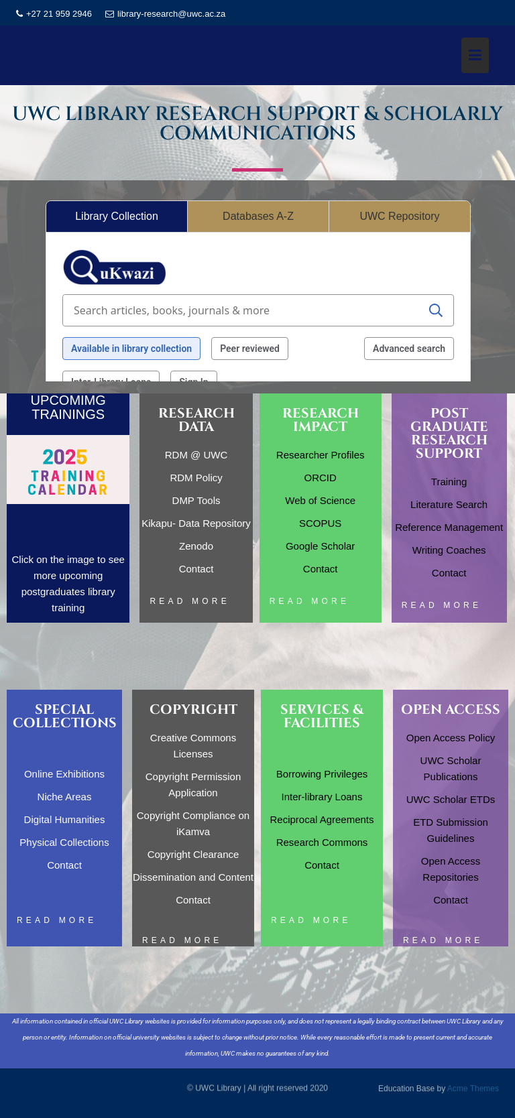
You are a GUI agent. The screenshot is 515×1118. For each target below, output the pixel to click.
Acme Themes (473, 1088)
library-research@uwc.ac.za (165, 14)
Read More (189, 601)
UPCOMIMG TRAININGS (68, 407)
